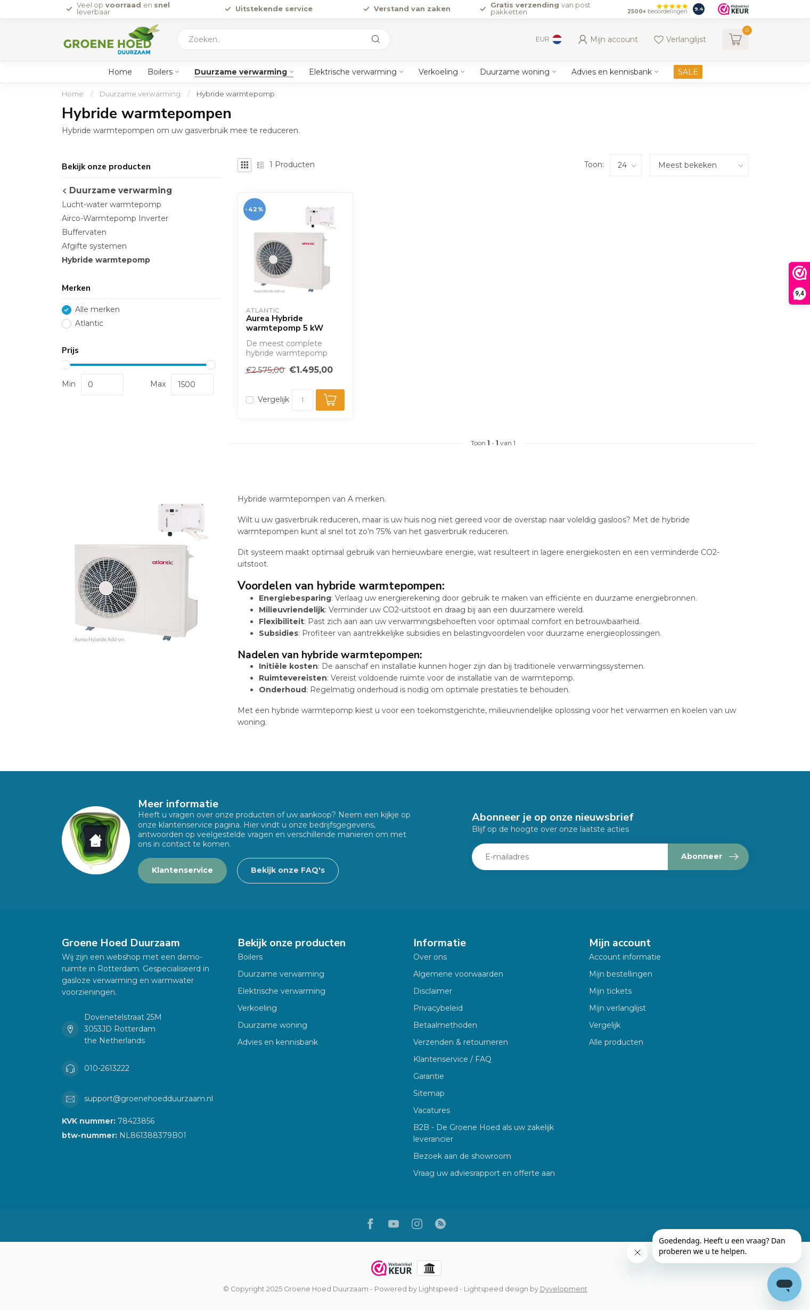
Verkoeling (438, 72)
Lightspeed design (496, 1289)
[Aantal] (302, 400)
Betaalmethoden (445, 1025)
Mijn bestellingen (620, 974)
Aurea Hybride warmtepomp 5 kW (284, 323)
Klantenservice (182, 870)
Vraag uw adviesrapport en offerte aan (484, 1173)
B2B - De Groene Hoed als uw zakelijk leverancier (483, 1133)
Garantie (428, 1076)
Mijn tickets (610, 991)
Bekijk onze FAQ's (288, 870)
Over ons (430, 957)
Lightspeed (438, 1289)
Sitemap (429, 1093)
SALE (688, 72)
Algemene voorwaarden (458, 974)
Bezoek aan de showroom (462, 1156)
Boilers (160, 72)
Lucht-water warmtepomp (111, 204)
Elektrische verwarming (353, 72)
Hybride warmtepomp (236, 93)
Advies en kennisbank (611, 72)
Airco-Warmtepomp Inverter (115, 218)
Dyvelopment (563, 1289)
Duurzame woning (515, 72)
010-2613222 (106, 1068)
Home (120, 72)
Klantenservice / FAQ (452, 1059)
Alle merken (97, 310)
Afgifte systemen (94, 246)
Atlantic (89, 324)
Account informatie (625, 957)
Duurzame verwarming (240, 72)
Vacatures (431, 1110)
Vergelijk (273, 400)
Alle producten (616, 1042)
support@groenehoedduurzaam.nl (148, 1098)
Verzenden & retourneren (460, 1042)
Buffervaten (84, 232)
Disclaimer (432, 991)
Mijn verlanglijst (617, 1008)
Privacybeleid (438, 1008)
